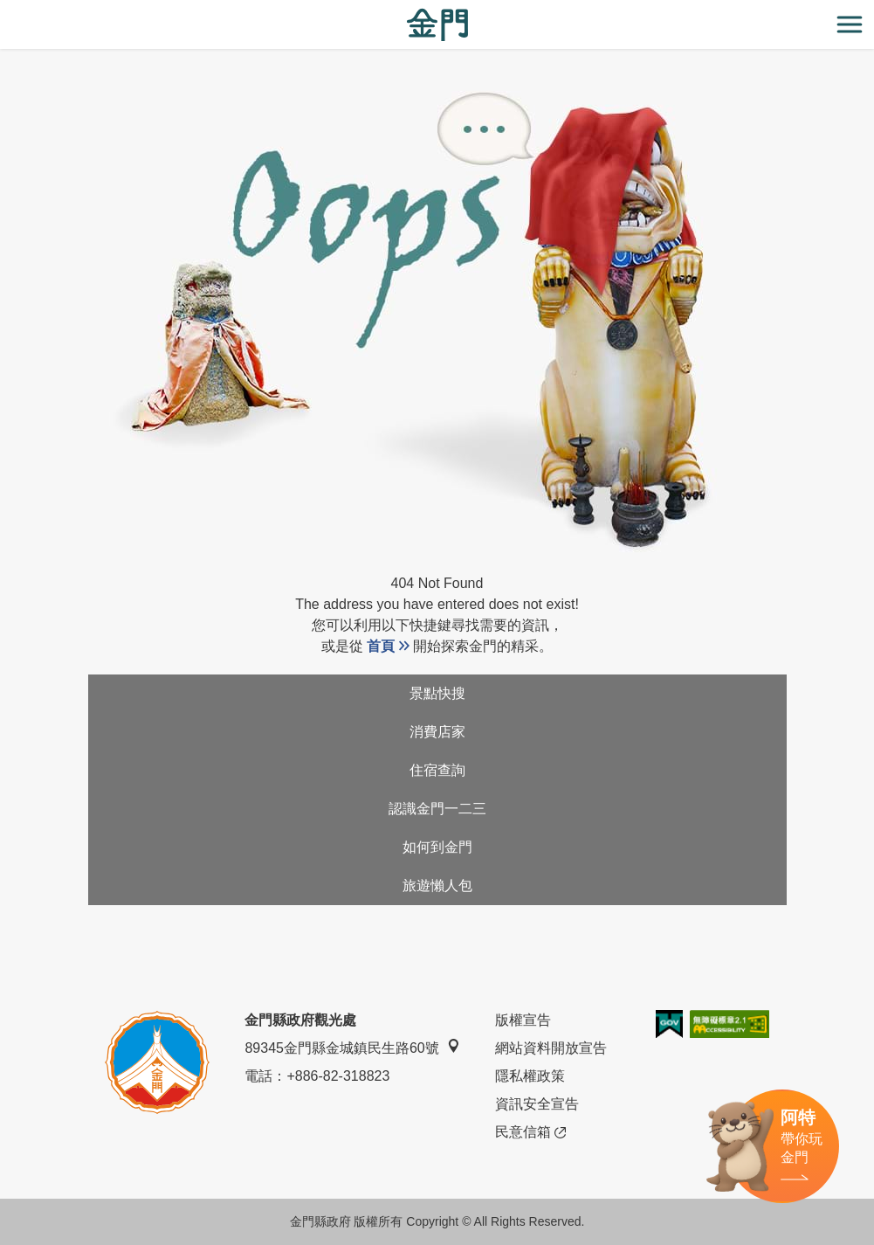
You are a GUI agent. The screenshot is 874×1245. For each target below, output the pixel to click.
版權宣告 (523, 1020)
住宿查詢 (437, 770)
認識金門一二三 (437, 808)
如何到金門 (437, 847)
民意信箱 (530, 1132)
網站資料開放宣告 (551, 1048)
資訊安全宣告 (537, 1103)
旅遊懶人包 (437, 885)
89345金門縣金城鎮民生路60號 (351, 1047)
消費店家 (437, 731)
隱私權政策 (530, 1076)
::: (5, 10)
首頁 (381, 646)
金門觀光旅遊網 (437, 25)
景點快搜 (437, 693)
